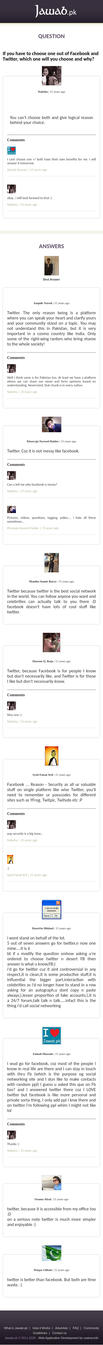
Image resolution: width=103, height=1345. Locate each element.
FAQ (76, 1328)
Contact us (59, 1333)
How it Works (42, 1328)
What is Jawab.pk (15, 1328)
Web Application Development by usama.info (68, 1338)
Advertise (61, 1328)
